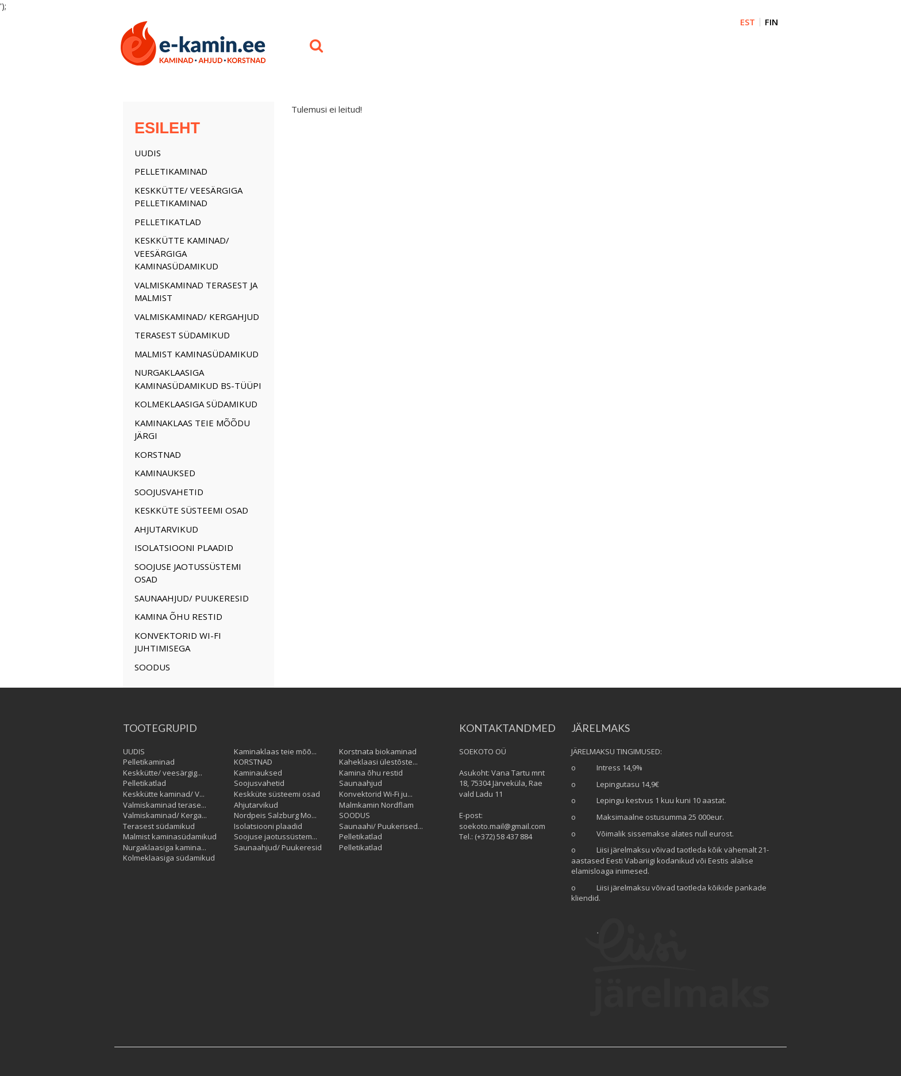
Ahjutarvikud (166, 529)
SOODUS (152, 667)
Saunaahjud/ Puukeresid (191, 598)
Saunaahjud (360, 783)
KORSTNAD (157, 454)
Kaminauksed (164, 473)
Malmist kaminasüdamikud (196, 354)
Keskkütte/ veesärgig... (162, 773)
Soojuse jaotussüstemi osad (187, 573)
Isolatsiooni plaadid (183, 547)
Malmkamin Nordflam (376, 805)
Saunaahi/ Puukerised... (381, 826)
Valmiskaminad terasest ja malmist (195, 291)
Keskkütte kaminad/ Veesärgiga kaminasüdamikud (181, 253)
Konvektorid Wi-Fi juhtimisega (177, 642)
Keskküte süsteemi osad (191, 510)
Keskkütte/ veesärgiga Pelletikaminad (188, 196)
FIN (771, 22)
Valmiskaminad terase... (164, 805)
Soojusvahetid (168, 491)
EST (747, 22)
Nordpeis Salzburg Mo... (275, 815)
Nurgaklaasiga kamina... (164, 847)
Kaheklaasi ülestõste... (378, 762)
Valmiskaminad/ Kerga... (165, 815)
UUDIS (147, 153)
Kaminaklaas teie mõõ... (275, 751)
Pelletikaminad (170, 171)
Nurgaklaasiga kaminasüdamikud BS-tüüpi (197, 379)
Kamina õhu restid (178, 616)
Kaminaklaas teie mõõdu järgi (192, 429)
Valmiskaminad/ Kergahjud (196, 316)
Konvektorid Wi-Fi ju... (376, 794)
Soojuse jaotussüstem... (275, 836)
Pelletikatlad (167, 221)
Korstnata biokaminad (378, 751)
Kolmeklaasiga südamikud (195, 404)
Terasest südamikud (182, 335)
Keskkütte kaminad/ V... (164, 794)
